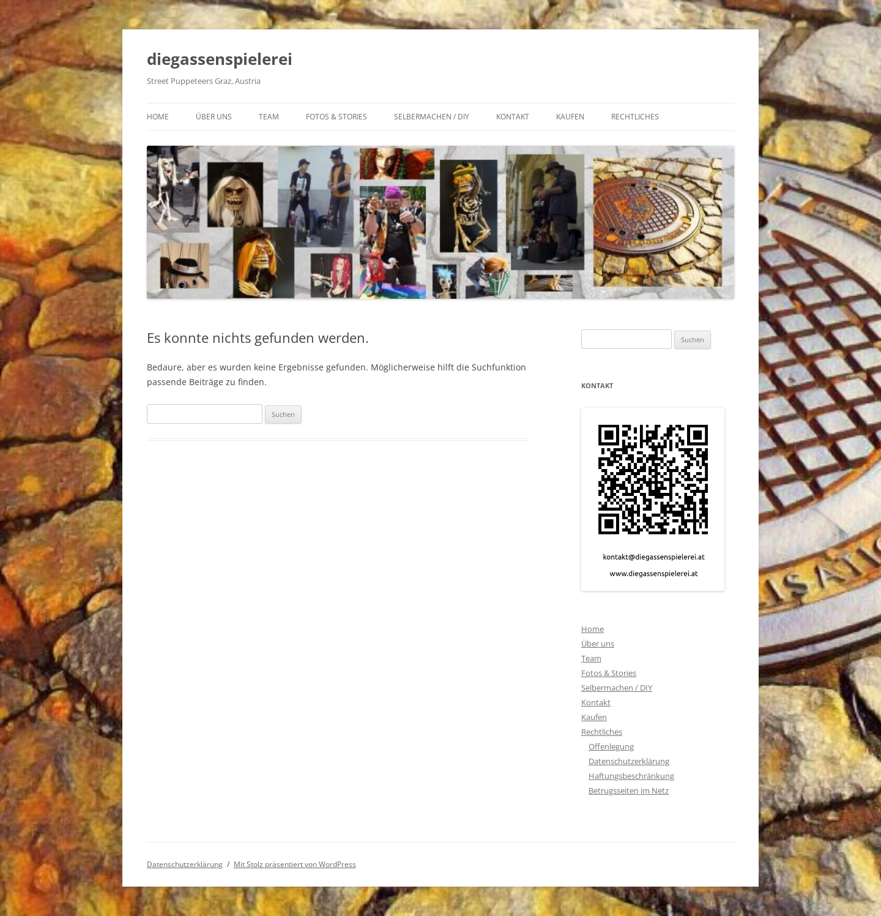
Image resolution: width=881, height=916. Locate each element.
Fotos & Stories (336, 116)
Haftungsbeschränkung (631, 775)
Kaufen (570, 116)
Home (158, 116)
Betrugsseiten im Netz (629, 790)
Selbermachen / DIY (431, 116)
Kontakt (512, 116)
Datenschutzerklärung (629, 761)
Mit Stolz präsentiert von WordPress (295, 864)
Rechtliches (635, 116)
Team (269, 116)
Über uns (214, 116)
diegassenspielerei (219, 59)
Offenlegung (611, 746)
